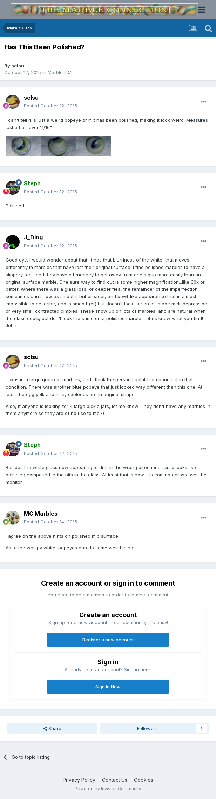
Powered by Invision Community (108, 788)
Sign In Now (108, 686)
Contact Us (114, 780)
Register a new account (108, 639)
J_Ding (33, 237)
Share (52, 728)
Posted (50, 105)
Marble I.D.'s (61, 72)
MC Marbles (41, 513)
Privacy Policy (79, 780)
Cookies (143, 780)
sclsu (17, 65)
